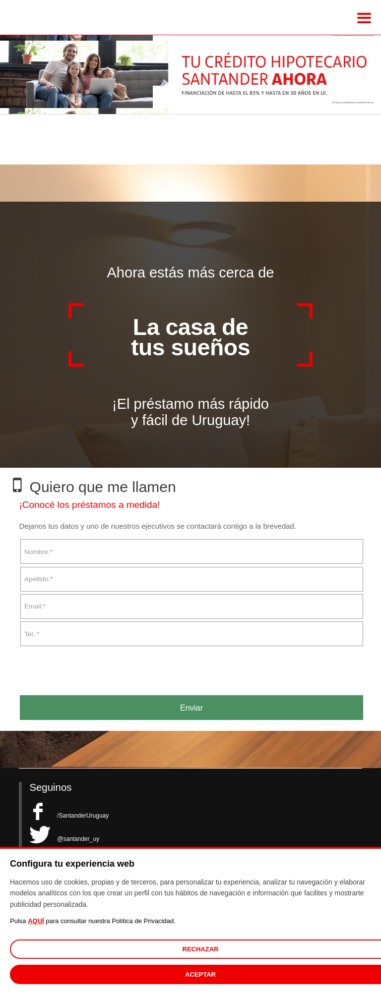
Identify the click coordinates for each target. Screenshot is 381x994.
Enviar (191, 707)
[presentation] (94, 667)
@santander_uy (64, 838)
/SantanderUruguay (69, 815)
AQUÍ (36, 921)
